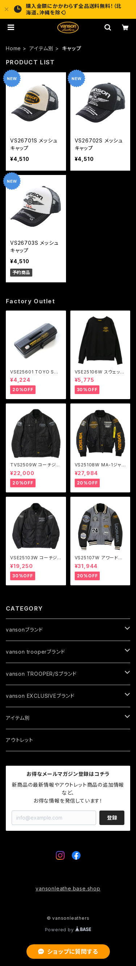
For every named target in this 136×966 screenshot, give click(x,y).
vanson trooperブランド (35, 652)
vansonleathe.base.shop (68, 888)
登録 (112, 818)
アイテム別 (41, 48)
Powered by (68, 929)
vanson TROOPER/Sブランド (41, 674)
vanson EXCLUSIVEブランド (40, 696)
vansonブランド (24, 630)
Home (13, 48)
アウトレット (19, 740)
